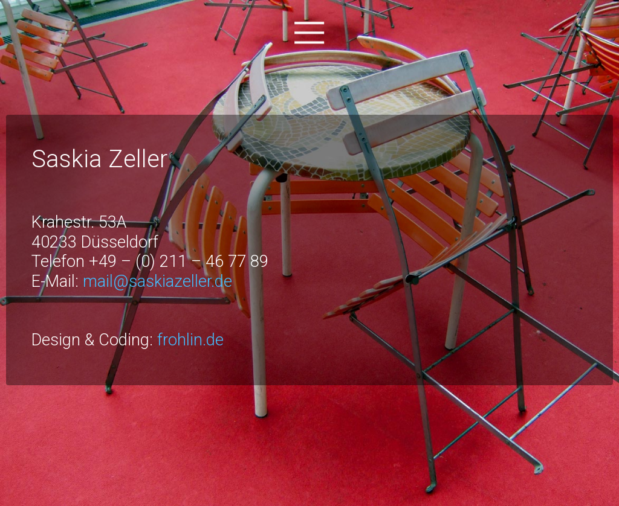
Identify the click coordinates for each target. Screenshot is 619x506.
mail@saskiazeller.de (157, 281)
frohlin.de (190, 340)
